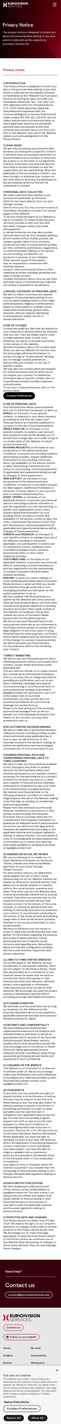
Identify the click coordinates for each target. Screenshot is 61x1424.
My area (36, 1348)
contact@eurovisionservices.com (29, 1295)
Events (7, 1362)
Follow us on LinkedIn (21, 1337)
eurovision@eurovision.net (18, 1127)
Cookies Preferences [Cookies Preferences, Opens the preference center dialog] (22, 1409)
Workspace (37, 1362)
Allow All (38, 1419)
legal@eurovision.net (15, 1084)
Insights (8, 1355)
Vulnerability (39, 1355)
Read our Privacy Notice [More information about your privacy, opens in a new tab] (16, 1403)
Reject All (14, 1419)
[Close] (57, 1371)
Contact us (13, 1327)
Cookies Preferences (19, 395)
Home (6, 1348)
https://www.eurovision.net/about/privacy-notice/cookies (28, 383)
